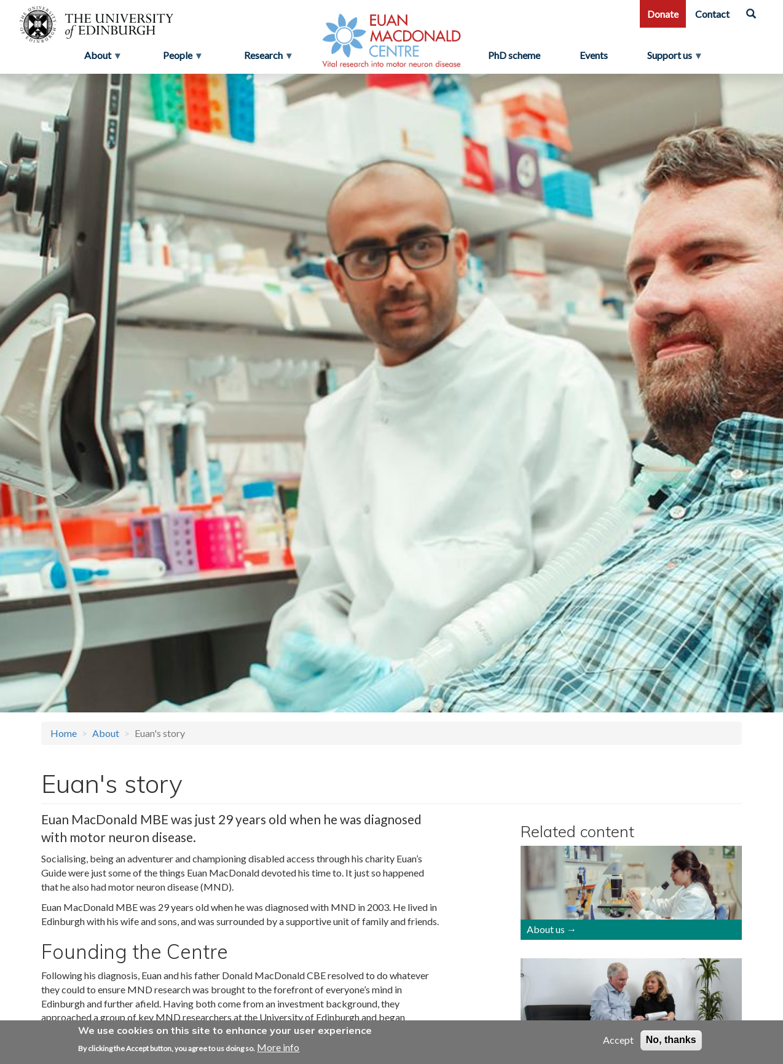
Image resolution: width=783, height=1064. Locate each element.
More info (278, 1047)
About (105, 733)
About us (546, 929)
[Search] (751, 14)
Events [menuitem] (594, 55)
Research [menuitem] (265, 58)
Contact (712, 14)
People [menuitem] (178, 58)
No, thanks (671, 1039)
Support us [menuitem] (674, 58)
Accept (618, 1040)
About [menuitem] (99, 58)
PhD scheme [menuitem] (514, 55)
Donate (663, 14)
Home (63, 733)
